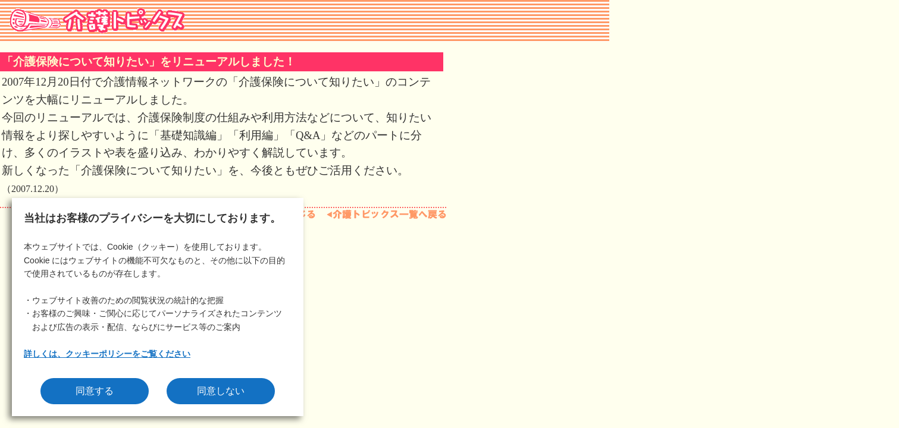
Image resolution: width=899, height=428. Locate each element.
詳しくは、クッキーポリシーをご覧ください (107, 353)
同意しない (221, 391)
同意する (95, 391)
